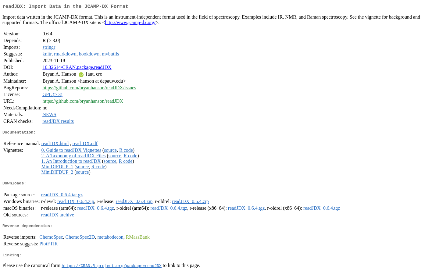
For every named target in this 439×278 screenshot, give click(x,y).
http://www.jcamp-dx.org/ (130, 23)
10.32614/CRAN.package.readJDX (76, 68)
